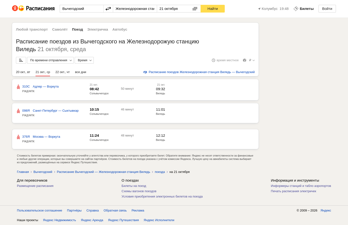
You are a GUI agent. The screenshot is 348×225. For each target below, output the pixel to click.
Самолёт (60, 29)
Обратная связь (115, 210)
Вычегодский (42, 172)
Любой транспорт (32, 29)
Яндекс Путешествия (123, 220)
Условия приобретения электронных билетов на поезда (162, 196)
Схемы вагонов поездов (139, 191)
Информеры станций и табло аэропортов (301, 186)
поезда (160, 172)
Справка (93, 210)
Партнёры (74, 210)
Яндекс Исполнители (159, 220)
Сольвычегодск (99, 93)
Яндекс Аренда (92, 220)
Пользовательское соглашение (39, 210)
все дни (80, 72)
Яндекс (325, 210)
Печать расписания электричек (293, 191)
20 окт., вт (23, 72)
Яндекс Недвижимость (59, 220)
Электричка (97, 29)
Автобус (119, 29)
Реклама (138, 210)
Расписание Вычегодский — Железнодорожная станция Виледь (103, 172)
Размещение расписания (35, 186)
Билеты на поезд (134, 186)
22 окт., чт (62, 72)
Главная (23, 172)
